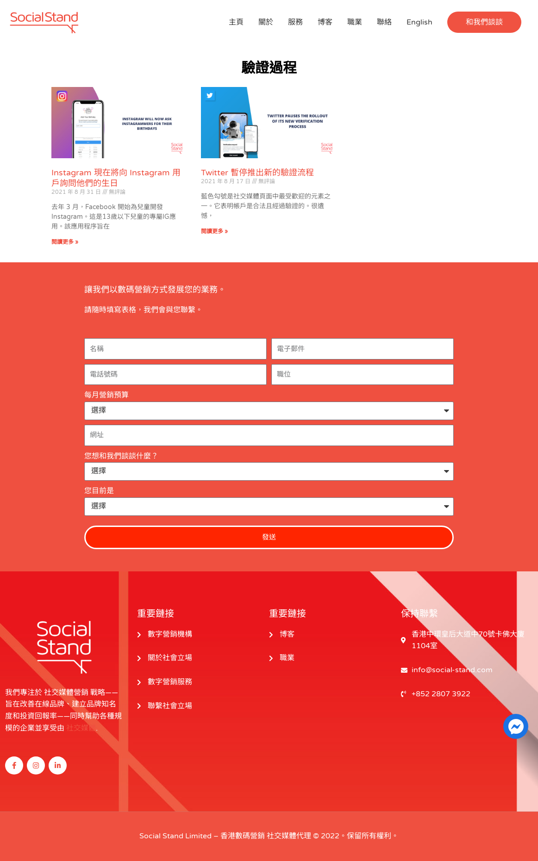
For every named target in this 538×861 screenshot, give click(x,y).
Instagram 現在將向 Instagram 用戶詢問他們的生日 (116, 177)
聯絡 (384, 22)
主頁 (236, 22)
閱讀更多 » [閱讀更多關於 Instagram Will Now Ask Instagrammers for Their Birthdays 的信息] (64, 242)
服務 (295, 22)
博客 (325, 22)
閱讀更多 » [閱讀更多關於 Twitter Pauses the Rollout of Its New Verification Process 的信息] (214, 231)
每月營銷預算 (106, 395)
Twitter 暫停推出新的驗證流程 (257, 172)
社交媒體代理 (289, 836)
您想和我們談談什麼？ (121, 456)
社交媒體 (81, 728)
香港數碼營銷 (242, 836)
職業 (354, 22)
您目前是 (99, 491)
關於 (265, 22)
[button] (484, 22)
